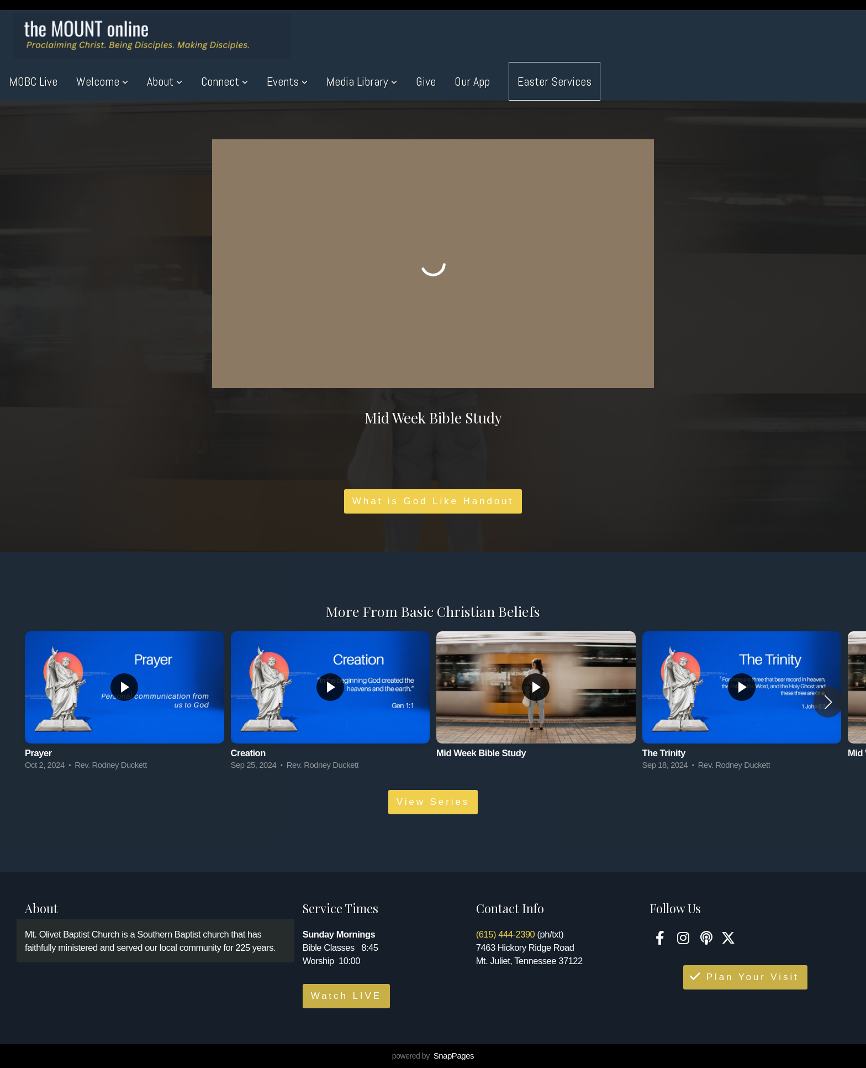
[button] (828, 702)
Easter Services (555, 81)
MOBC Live (33, 81)
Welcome (102, 81)
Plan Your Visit (744, 977)
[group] (124, 702)
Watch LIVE (346, 996)
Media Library (361, 81)
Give (426, 81)
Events (287, 81)
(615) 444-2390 (505, 934)
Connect (224, 81)
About (164, 81)
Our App (472, 81)
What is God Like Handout (433, 501)
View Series (433, 802)
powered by (433, 1055)
